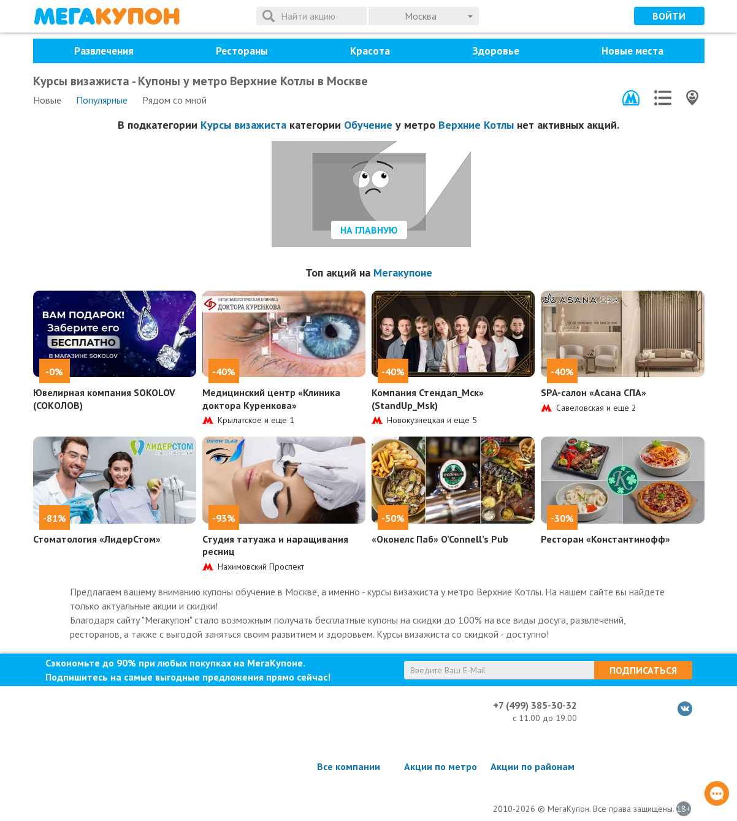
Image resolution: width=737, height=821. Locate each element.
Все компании (348, 766)
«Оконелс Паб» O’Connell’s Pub (440, 539)
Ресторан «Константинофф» (605, 539)
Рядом (174, 100)
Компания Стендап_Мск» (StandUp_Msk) (428, 398)
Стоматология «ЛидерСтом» (97, 539)
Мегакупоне (402, 272)
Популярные (102, 100)
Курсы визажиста (243, 125)
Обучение (368, 125)
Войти (668, 16)
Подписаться (643, 670)
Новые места (632, 51)
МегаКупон (106, 16)
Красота (370, 51)
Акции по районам (533, 766)
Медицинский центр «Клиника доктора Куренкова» (271, 398)
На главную (369, 230)
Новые (47, 100)
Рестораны (242, 51)
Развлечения (104, 51)
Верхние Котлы (476, 125)
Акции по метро (440, 766)
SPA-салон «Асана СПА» (593, 392)
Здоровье (495, 51)
